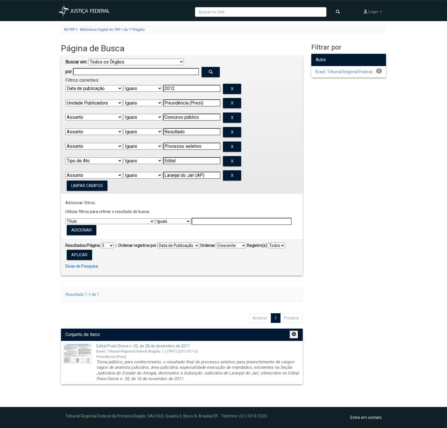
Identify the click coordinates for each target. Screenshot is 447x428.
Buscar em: (76, 62)
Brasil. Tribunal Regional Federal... (345, 71)
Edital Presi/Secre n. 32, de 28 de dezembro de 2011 (143, 346)
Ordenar (207, 245)
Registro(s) (257, 245)
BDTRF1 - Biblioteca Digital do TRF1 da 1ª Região (104, 29)
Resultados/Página (82, 245)
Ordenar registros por (137, 245)
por (68, 71)
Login (372, 11)
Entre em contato (366, 417)
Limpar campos (87, 185)
